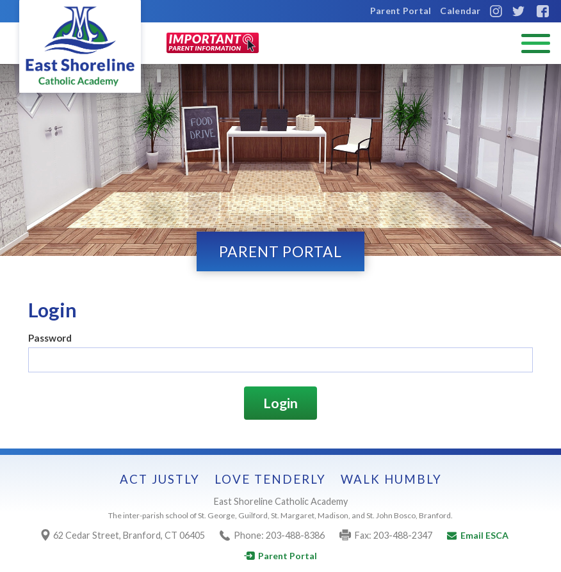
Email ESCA (477, 535)
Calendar (460, 10)
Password (50, 338)
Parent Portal (401, 10)
